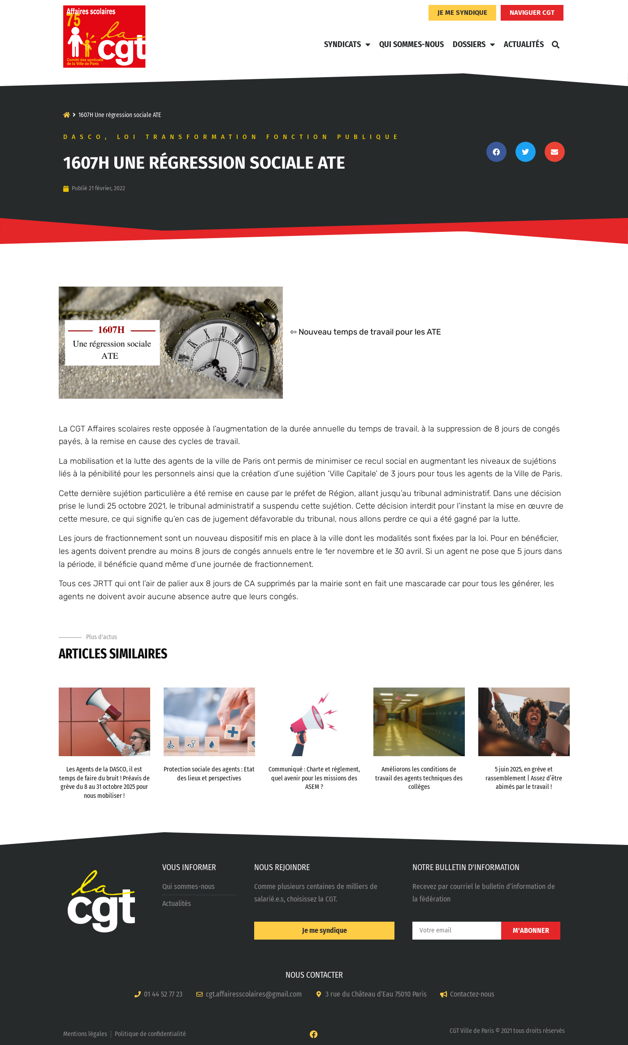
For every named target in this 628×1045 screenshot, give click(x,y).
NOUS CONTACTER (314, 975)
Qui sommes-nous (411, 44)
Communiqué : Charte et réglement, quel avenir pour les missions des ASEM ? (314, 778)
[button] (555, 44)
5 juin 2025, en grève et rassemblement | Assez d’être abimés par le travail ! (523, 778)
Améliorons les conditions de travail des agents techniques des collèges (419, 778)
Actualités (524, 44)
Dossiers (474, 44)
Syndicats (347, 44)
